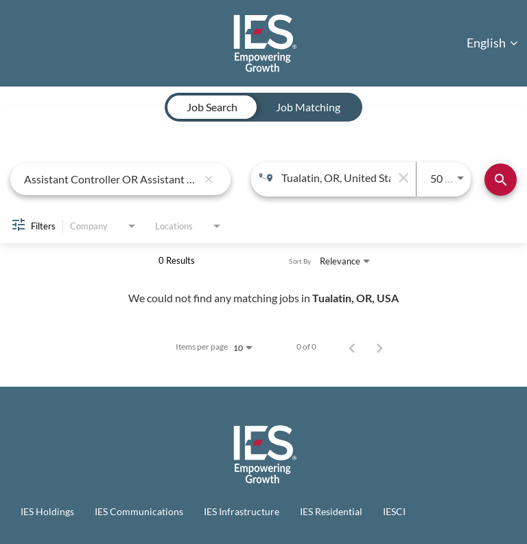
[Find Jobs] (500, 179)
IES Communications (139, 511)
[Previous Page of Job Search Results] (352, 347)
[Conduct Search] (500, 179)
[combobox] (110, 179)
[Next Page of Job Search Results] (379, 347)
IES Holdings (47, 511)
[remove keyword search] (208, 179)
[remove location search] (402, 178)
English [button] (492, 42)
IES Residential (331, 511)
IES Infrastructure (241, 511)
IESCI (394, 511)
